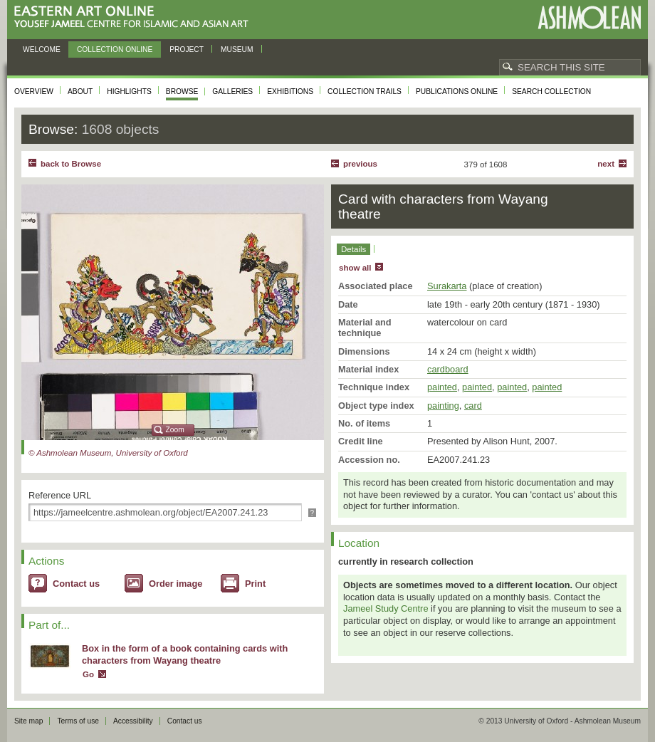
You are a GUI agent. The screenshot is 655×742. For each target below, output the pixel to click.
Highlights (129, 91)
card (473, 405)
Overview (33, 91)
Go (88, 674)
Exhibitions (290, 91)
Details (353, 249)
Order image (175, 583)
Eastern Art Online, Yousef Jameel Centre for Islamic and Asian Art (135, 17)
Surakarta (446, 286)
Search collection (551, 91)
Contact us (76, 583)
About (80, 91)
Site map (28, 721)
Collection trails (365, 91)
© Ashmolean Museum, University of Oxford (108, 453)
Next (605, 164)
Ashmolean (589, 17)
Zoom (175, 430)
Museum (237, 49)
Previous (360, 164)
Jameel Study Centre (386, 608)
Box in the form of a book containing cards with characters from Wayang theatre (185, 654)
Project (186, 49)
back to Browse (71, 164)
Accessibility (133, 721)
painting (443, 405)
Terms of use (78, 721)
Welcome (42, 49)
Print (255, 583)
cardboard (447, 369)
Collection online (114, 49)
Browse (182, 91)
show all (355, 267)
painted (442, 387)
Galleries (232, 91)
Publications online (457, 91)
